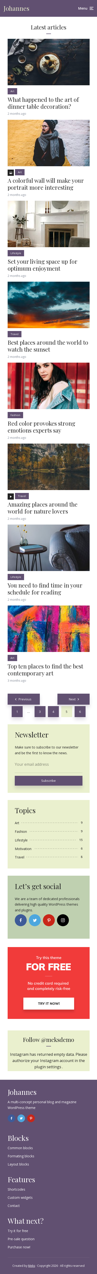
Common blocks (20, 1148)
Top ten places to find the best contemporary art (45, 670)
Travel (14, 334)
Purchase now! (19, 1247)
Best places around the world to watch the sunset (48, 346)
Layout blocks (18, 1164)
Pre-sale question (21, 1239)
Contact (14, 1205)
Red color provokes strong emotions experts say (41, 427)
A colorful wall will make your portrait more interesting (46, 184)
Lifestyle (15, 253)
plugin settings (48, 1066)
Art (12, 91)
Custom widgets (20, 1197)
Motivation (23, 848)
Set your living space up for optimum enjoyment (42, 265)
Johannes (16, 8)
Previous (25, 699)
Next (72, 699)
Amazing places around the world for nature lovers (42, 508)
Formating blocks (21, 1156)
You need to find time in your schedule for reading (45, 589)
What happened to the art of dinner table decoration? (43, 103)
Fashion (15, 415)
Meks (31, 1266)
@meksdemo (57, 1039)
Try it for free (18, 1230)
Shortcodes (16, 1189)
